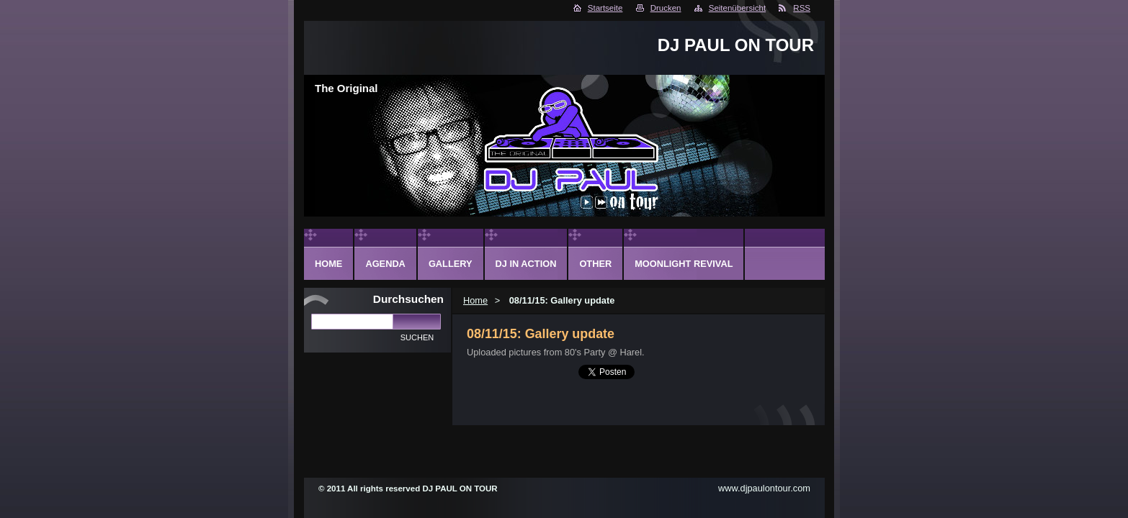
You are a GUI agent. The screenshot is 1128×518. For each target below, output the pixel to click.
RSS (801, 8)
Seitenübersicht (737, 8)
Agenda (385, 263)
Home (475, 300)
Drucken (665, 8)
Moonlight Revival (684, 263)
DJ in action (526, 263)
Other (595, 263)
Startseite (605, 8)
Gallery (451, 263)
